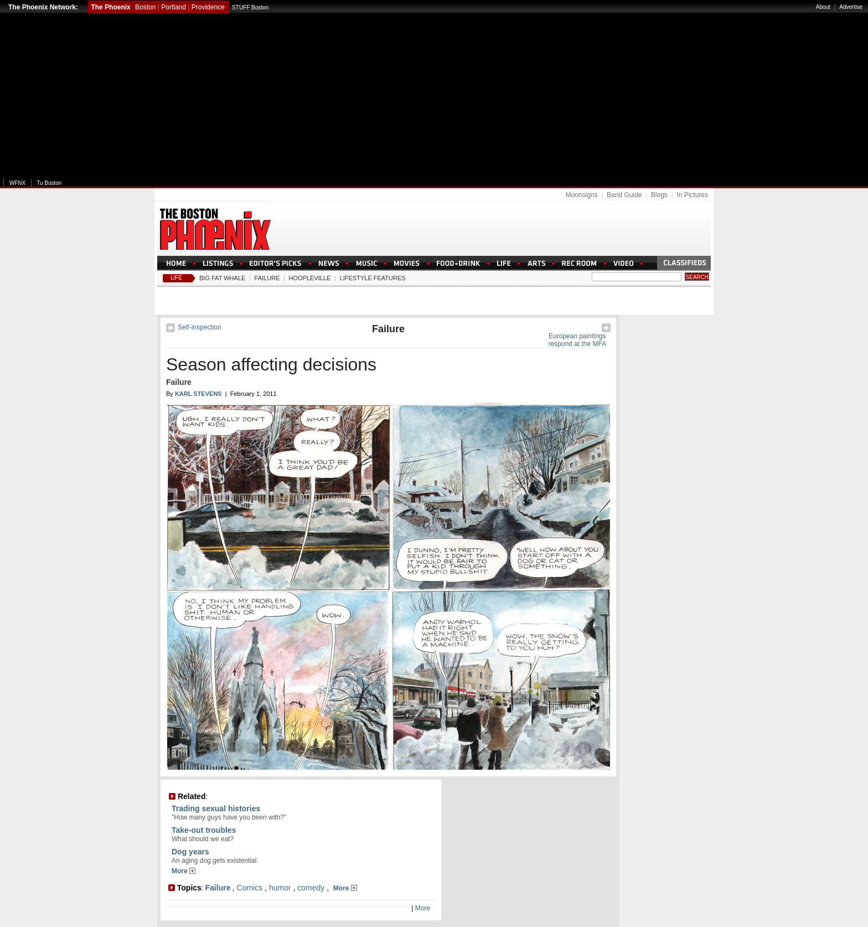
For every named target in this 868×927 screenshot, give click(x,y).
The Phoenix (110, 7)
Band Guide (624, 195)
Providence (208, 7)
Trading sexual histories (216, 808)
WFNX (17, 183)
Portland (173, 7)
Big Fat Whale (222, 278)
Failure (267, 278)
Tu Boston (49, 183)
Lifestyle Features (373, 278)
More (183, 871)
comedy (310, 887)
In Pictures (692, 195)
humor (280, 887)
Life (176, 278)
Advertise (850, 7)
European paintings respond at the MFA (577, 340)
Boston (145, 7)
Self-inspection (199, 327)
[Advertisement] (434, 95)
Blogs (659, 195)
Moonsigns (581, 195)
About (823, 7)
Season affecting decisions (271, 364)
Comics (250, 887)
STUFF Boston (250, 7)
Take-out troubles (204, 830)
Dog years (190, 851)
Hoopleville (310, 278)
